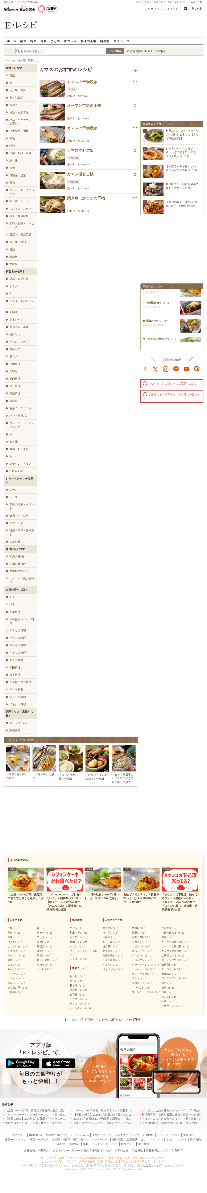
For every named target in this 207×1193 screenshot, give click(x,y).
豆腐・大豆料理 (19, 278)
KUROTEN (35, 1135)
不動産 (61, 1144)
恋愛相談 (132, 1139)
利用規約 (43, 1150)
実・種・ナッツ (19, 201)
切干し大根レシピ (47, 960)
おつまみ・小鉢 (19, 327)
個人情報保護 (91, 1150)
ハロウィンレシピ (80, 999)
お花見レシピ (77, 994)
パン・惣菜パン (19, 415)
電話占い (188, 1135)
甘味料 (13, 264)
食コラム (70, 41)
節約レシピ (167, 982)
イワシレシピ (77, 946)
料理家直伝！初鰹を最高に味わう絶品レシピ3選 (171, 1114)
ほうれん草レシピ (18, 987)
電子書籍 (143, 1144)
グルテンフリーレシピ (174, 978)
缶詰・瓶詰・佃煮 (20, 153)
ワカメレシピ (44, 964)
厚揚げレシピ (44, 946)
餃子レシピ (138, 932)
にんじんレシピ (16, 978)
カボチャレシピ (78, 941)
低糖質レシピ (169, 964)
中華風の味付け (19, 571)
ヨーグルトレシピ (47, 937)
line (176, 369)
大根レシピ (14, 960)
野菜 (12, 75)
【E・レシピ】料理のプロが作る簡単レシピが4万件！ (103, 1020)
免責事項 (176, 1150)
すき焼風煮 (149, 304)
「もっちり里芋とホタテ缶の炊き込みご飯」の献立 (123, 778)
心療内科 (148, 1135)
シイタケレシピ (78, 959)
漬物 (12, 167)
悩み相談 (117, 1139)
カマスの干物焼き (82, 82)
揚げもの (14, 334)
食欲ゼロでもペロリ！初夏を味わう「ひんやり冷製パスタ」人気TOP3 (48, 1122)
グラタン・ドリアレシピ (146, 964)
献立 (23, 41)
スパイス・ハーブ (20, 208)
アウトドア (16, 523)
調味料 (13, 256)
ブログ (175, 1135)
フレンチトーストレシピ (146, 992)
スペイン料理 (17, 645)
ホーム (11, 41)
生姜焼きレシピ (111, 937)
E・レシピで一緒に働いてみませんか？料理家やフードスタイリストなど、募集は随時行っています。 (103, 1158)
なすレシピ (14, 964)
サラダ (13, 286)
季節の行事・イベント (21, 506)
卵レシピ (42, 928)
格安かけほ (70, 1139)
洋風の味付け (17, 563)
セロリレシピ (77, 937)
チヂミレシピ (139, 978)
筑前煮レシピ (110, 946)
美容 (85, 1144)
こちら (147, 1165)
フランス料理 (17, 637)
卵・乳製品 (16, 97)
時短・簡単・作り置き (21, 532)
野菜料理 (14, 393)
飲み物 (13, 441)
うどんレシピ (110, 964)
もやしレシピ (15, 969)
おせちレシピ (77, 976)
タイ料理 (14, 674)
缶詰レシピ (167, 937)
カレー (13, 456)
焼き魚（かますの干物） (88, 198)
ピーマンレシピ (16, 973)
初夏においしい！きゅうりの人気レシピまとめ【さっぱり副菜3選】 (182, 134)
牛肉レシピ (14, 928)
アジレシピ (76, 928)
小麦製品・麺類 (19, 130)
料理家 (104, 41)
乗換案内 (195, 1139)
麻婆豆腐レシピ (141, 937)
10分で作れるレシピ (172, 932)
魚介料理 (14, 386)
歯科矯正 (74, 1144)
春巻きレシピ (139, 941)
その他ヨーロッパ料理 (21, 621)
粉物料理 (14, 364)
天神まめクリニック (127, 1135)
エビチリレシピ (141, 946)
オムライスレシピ (142, 951)
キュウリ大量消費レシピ (175, 951)
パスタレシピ (139, 955)
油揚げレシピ (44, 951)
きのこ (13, 105)
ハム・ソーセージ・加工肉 (21, 121)
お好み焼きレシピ (113, 955)
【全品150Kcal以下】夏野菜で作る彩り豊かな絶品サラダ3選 (42, 1110)
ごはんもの (16, 471)
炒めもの (14, 349)
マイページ (121, 41)
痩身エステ (128, 1144)
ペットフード (100, 1144)
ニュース (181, 1139)
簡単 (44, 41)
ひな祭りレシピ (78, 989)
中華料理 (14, 611)
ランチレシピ (169, 996)
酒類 (12, 249)
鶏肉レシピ (14, 937)
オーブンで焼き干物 (84, 105)
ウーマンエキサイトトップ (164, 8)
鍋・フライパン (19, 722)
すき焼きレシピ (111, 951)
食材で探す (137, 51)
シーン (13, 489)
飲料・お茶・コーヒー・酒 (21, 225)
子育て (138, 2)
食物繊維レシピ (170, 973)
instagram (166, 369)
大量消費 (14, 541)
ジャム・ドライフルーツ (21, 191)
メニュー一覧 (195, 2)
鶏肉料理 (14, 378)
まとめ (55, 41)
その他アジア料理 (20, 682)
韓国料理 (14, 667)
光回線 (56, 1139)
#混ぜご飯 (73, 158)
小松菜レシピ (15, 992)
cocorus (104, 1139)
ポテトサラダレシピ (143, 973)
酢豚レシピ (138, 928)
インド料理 (16, 689)
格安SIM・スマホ (15, 1139)
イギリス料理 (17, 652)
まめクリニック (101, 1135)
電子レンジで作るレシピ (175, 960)
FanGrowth (82, 1135)
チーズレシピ (44, 932)
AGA (115, 1144)
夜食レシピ (167, 1001)
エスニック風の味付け (21, 580)
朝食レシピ (167, 992)
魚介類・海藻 (17, 90)
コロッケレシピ (141, 987)
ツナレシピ (43, 969)
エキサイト (195, 8)
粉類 (12, 145)
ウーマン (155, 1139)
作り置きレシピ (170, 928)
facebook (145, 369)
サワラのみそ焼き (154, 340)
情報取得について (157, 1150)
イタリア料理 (17, 630)
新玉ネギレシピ (78, 932)
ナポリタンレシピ (142, 960)
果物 (12, 182)
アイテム (162, 1135)
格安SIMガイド (39, 1139)
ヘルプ (107, 1150)
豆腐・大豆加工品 (20, 234)
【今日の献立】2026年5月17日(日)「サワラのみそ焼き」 (39, 1118)
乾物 (12, 138)
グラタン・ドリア (20, 463)
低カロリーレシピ (171, 969)
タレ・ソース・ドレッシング (21, 424)
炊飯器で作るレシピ (172, 955)
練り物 (13, 160)
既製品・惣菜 (17, 175)
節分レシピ (76, 980)
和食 (12, 597)
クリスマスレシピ (80, 1003)
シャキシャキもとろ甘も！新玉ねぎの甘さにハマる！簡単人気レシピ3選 (182, 152)
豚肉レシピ (14, 932)
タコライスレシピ (142, 982)
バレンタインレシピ (81, 1008)
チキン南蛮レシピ (113, 960)
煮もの (13, 356)
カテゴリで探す (156, 51)
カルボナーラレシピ (143, 969)
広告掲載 (137, 1150)
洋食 (12, 604)
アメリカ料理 (17, 697)
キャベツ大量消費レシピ (175, 941)
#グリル (72, 89)
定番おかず (16, 319)
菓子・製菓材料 (19, 216)
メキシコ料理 (17, 704)
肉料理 (13, 371)
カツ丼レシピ (110, 932)
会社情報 (29, 1150)
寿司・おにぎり (19, 449)
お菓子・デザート (20, 408)
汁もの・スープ (19, 341)
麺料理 (13, 400)
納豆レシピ (43, 955)
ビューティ (159, 2)
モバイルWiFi (88, 1139)
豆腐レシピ (43, 941)
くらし (148, 2)
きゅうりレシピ (16, 982)
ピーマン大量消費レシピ (175, 946)
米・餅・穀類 (17, 241)
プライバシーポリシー (66, 1150)
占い (170, 2)
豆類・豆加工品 (19, 112)
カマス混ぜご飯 (80, 150)
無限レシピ (167, 987)
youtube (186, 369)
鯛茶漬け (148, 322)
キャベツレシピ (16, 955)
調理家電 (14, 730)
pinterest (197, 369)
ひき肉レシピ (15, 941)
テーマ (13, 497)
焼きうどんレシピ (113, 969)
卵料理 (13, 312)
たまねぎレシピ (16, 951)
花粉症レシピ (77, 985)
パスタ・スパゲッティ (21, 302)
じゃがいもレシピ (18, 946)
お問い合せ (121, 1150)
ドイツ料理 (16, 660)
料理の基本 (88, 41)
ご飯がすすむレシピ (172, 1005)
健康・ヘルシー (19, 515)
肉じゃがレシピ (111, 941)
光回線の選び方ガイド (59, 1135)
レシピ (168, 1139)
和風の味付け (17, 556)
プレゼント (180, 2)
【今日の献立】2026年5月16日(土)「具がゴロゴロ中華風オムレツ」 (115, 1114)
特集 (33, 41)
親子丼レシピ (110, 928)
